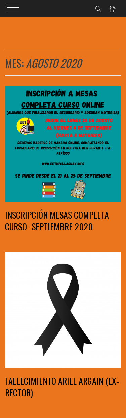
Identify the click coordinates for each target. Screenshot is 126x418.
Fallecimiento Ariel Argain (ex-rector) (62, 386)
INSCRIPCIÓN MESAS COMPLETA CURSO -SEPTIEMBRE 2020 (57, 220)
